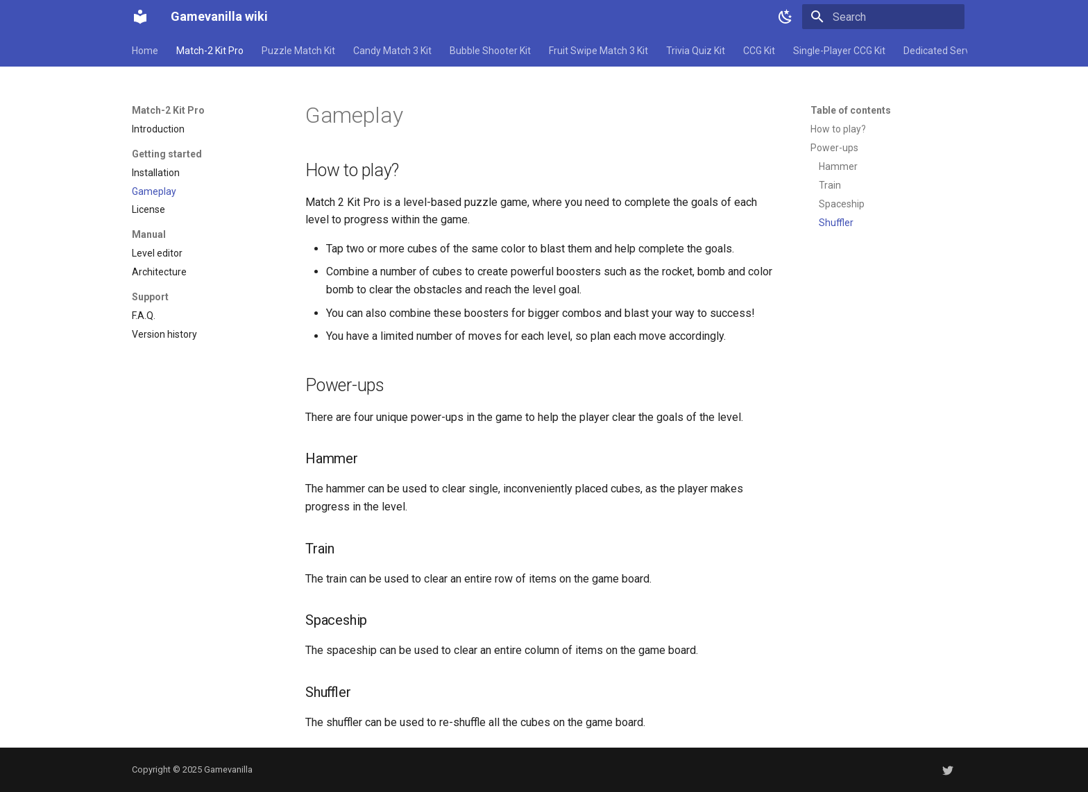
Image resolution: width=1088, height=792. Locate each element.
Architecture (159, 271)
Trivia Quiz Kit (695, 50)
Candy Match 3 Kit (392, 50)
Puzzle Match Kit (298, 50)
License (148, 209)
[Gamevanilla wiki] (140, 17)
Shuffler (836, 222)
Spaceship (842, 203)
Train (830, 185)
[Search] (883, 16)
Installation (156, 172)
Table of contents (850, 110)
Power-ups (834, 147)
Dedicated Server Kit (947, 50)
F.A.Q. (143, 315)
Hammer (838, 166)
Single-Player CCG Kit (839, 50)
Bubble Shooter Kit (490, 50)
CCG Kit (759, 50)
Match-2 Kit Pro (210, 50)
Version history (164, 334)
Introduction (158, 129)
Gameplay (154, 191)
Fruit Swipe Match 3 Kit (598, 50)
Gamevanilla (228, 769)
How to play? (838, 129)
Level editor (157, 253)
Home (145, 50)
